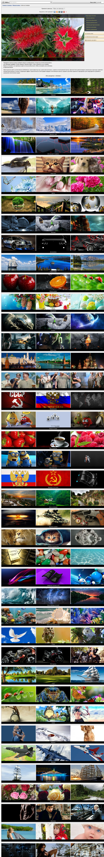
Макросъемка (16, 5)
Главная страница (7, 5)
